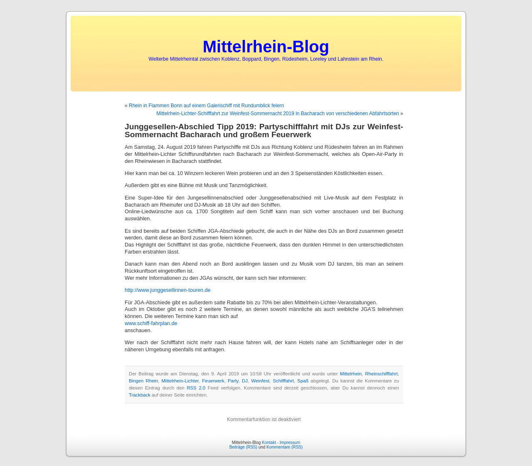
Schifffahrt (283, 380)
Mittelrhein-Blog (266, 46)
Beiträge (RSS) (243, 447)
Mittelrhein (351, 373)
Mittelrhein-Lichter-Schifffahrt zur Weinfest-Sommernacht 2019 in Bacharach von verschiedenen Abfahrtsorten (277, 113)
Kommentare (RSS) (284, 447)
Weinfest (260, 380)
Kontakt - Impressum (281, 442)
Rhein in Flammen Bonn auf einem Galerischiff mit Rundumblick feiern (206, 105)
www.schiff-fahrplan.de (151, 323)
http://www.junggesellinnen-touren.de (168, 290)
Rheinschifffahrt (381, 373)
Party (233, 380)
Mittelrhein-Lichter (179, 380)
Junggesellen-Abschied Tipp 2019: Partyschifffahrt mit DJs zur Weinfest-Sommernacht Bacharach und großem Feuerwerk (264, 130)
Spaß (302, 380)
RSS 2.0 (196, 387)
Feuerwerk (213, 380)
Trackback (139, 394)
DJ (245, 380)
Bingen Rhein (143, 380)
